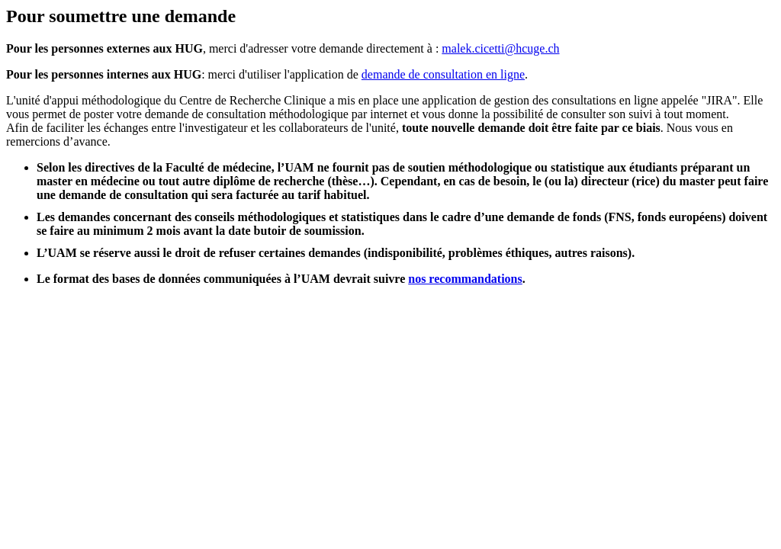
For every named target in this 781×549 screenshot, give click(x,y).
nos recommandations (465, 278)
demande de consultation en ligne (443, 74)
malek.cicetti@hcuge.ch (500, 48)
